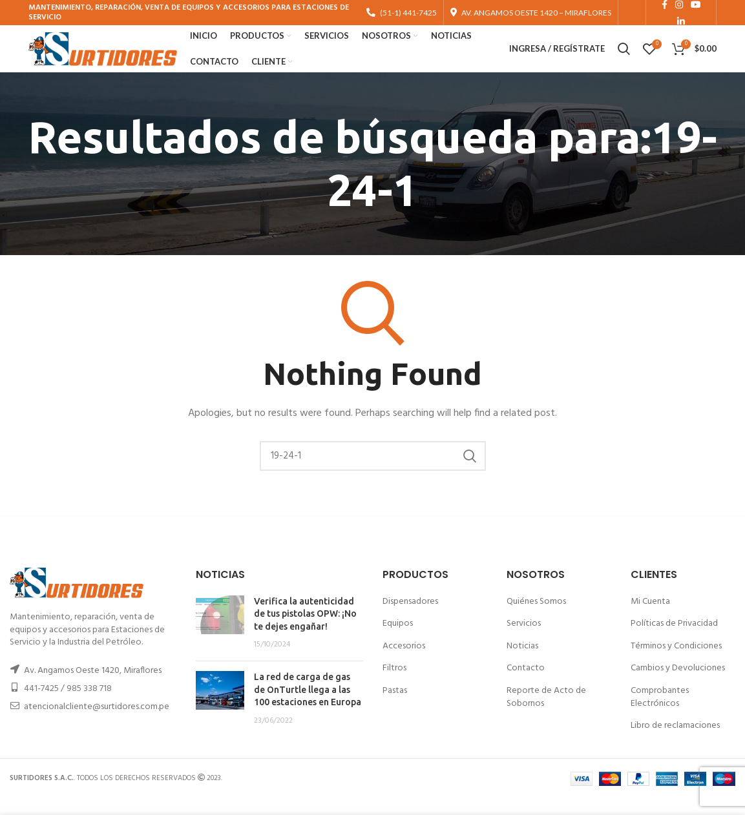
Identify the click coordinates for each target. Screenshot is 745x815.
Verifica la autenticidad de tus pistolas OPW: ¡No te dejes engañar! (305, 629)
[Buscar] (373, 472)
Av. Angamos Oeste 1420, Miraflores (93, 686)
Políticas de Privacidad (674, 639)
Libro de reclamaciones (675, 741)
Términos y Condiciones (676, 662)
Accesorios (404, 662)
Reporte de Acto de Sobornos (546, 713)
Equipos (398, 639)
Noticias (522, 662)
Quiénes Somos (536, 617)
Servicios (524, 639)
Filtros (394, 684)
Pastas (395, 706)
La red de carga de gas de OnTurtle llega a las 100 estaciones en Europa (307, 705)
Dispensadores (410, 617)
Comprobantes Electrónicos (660, 713)
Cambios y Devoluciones (678, 684)
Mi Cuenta (650, 617)
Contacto (526, 684)
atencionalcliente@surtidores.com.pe (96, 722)
